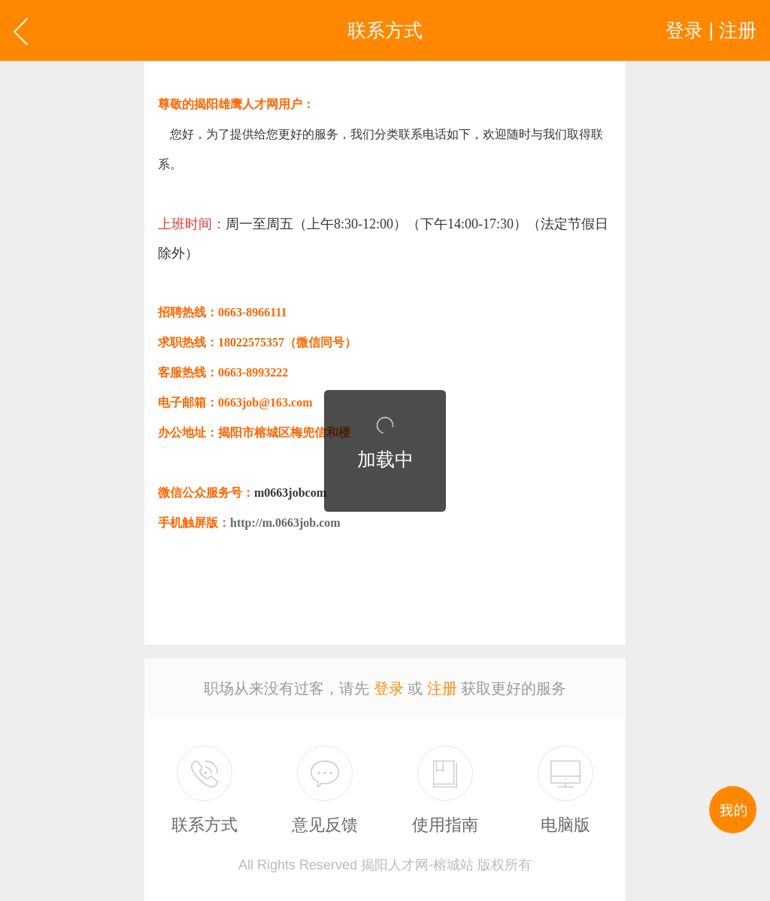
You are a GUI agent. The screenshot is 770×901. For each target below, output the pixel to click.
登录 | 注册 (710, 30)
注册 (442, 688)
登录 (389, 688)
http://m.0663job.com (285, 522)
